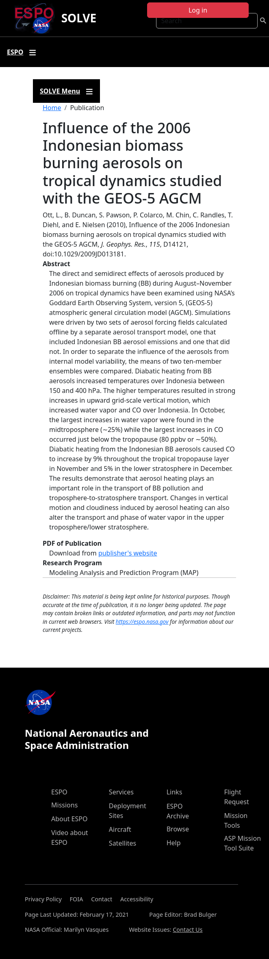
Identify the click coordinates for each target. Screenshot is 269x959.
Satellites (122, 843)
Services (121, 792)
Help (174, 842)
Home (52, 107)
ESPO (59, 792)
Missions (64, 805)
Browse (178, 828)
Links (174, 792)
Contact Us (187, 929)
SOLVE (79, 18)
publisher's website (127, 553)
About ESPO (69, 818)
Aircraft (120, 829)
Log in (198, 10)
